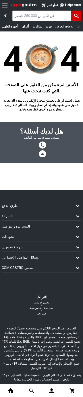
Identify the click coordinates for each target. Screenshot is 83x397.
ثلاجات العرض (64, 26)
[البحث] (76, 16)
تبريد (49, 26)
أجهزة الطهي (10, 26)
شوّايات (37, 26)
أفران (25, 26)
